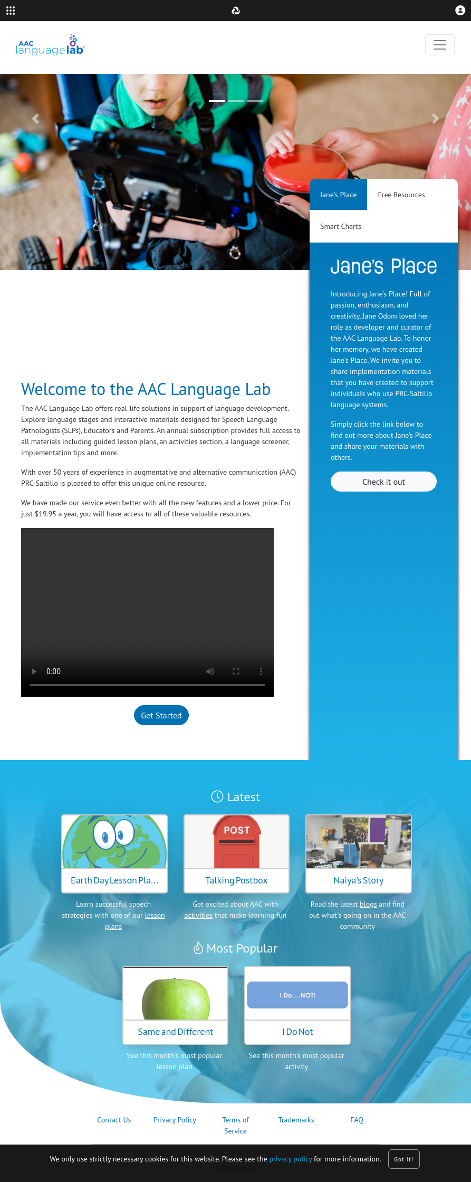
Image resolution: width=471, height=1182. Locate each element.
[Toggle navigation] (440, 44)
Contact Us (114, 1120)
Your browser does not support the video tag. (147, 612)
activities (199, 915)
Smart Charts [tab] (340, 226)
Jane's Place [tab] (338, 194)
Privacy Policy (174, 1120)
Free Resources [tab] (401, 194)
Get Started (161, 715)
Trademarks (296, 1120)
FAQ (356, 1120)
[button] (460, 10)
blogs (368, 904)
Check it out (383, 481)
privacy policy (290, 1159)
